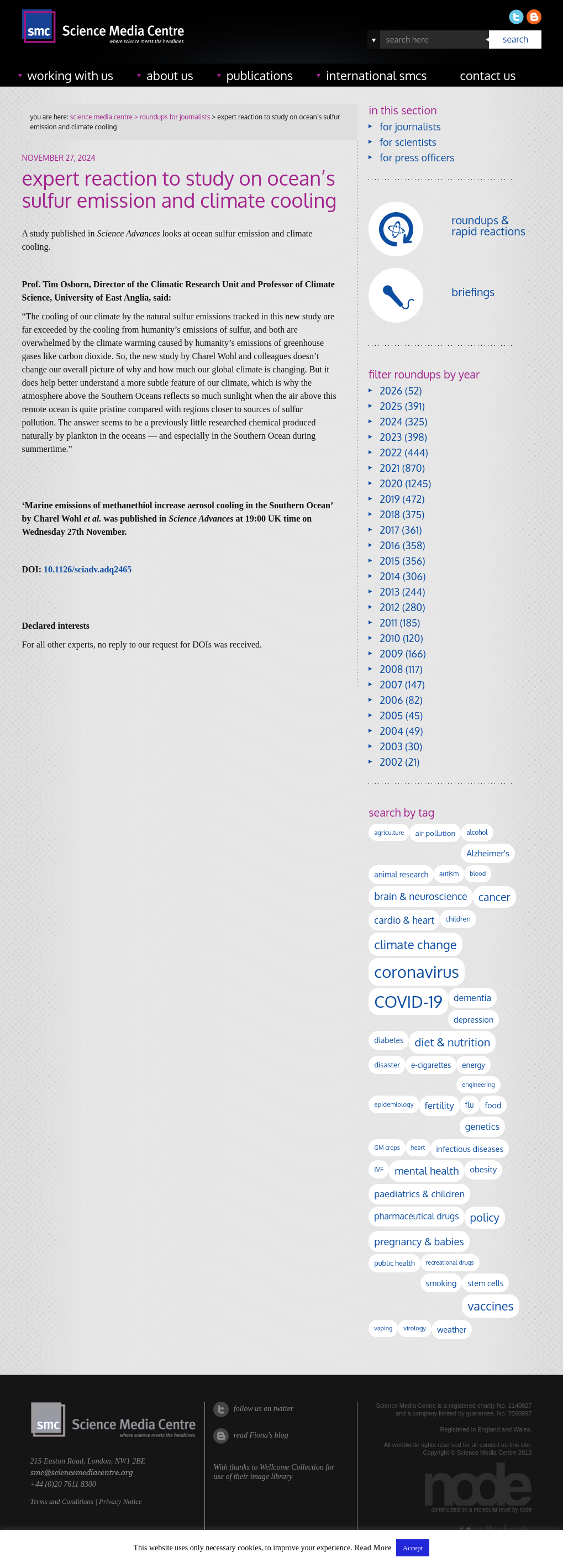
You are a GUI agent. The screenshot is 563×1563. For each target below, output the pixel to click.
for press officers (417, 157)
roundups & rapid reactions (488, 225)
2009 (391, 654)
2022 (391, 452)
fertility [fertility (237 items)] (439, 1105)
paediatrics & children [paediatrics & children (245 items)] (419, 1193)
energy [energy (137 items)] (473, 1065)
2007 (391, 684)
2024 (391, 421)
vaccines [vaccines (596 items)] (490, 1305)
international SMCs (376, 75)
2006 (391, 700)
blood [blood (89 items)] (478, 873)
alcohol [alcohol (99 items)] (476, 832)
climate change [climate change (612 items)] (415, 944)
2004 (391, 731)
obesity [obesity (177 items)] (483, 1169)
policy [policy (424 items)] (484, 1217)
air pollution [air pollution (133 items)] (435, 833)
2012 (389, 607)
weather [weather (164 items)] (451, 1329)
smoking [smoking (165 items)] (441, 1283)
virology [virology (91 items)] (414, 1328)
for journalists (410, 126)
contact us (488, 75)
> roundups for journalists (171, 117)
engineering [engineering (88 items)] (478, 1084)
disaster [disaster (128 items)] (387, 1064)
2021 (389, 468)
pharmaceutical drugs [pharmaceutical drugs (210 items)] (416, 1216)
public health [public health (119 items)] (394, 1263)
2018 (390, 514)
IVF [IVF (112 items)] (378, 1169)
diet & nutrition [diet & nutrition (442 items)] (452, 1042)
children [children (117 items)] (458, 918)
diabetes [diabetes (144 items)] (388, 1040)
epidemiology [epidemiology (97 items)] (393, 1104)
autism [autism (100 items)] (449, 874)
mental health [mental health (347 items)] (426, 1170)
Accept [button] (413, 1548)
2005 (391, 715)
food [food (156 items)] (493, 1105)
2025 (391, 406)
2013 (389, 592)
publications (260, 75)
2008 (391, 669)
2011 (388, 623)
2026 (391, 391)
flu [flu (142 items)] (469, 1104)
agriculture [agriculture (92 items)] (389, 832)
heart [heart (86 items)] (418, 1147)
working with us (71, 75)
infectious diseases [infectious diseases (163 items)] (469, 1149)
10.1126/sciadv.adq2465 (87, 569)
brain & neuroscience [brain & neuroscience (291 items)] (420, 896)
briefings (472, 292)
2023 (391, 437)
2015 (390, 561)
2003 (391, 746)
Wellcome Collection (292, 1467)
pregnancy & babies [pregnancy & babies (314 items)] (419, 1241)
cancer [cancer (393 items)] (494, 897)
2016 (390, 545)
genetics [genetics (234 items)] (482, 1126)
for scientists (408, 142)
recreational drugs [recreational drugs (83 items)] (450, 1262)
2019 (389, 499)
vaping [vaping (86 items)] (383, 1328)
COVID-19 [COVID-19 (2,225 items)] (408, 1001)
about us (169, 75)
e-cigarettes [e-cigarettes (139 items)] (431, 1065)
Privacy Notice (120, 1501)
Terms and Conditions (61, 1501)
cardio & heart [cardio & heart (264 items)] (404, 920)
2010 (390, 638)
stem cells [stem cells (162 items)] (485, 1283)
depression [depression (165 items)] (473, 1019)
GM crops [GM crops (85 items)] (387, 1147)
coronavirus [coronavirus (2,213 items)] (416, 971)
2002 (391, 762)
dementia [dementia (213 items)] (472, 997)
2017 (389, 530)
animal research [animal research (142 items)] (401, 874)
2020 (391, 483)
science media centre (101, 117)
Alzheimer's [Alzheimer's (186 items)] (487, 853)
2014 (390, 576)
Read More (372, 1548)
